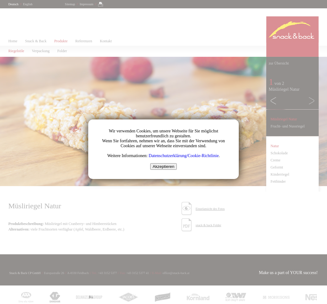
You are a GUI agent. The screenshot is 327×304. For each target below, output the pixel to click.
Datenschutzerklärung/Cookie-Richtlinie (184, 155)
